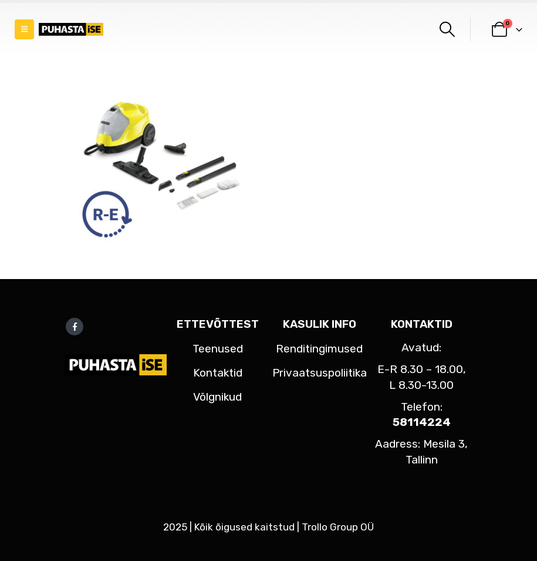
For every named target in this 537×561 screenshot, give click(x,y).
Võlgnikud (217, 397)
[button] (24, 29)
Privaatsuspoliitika (319, 372)
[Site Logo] (71, 29)
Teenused (217, 348)
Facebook (74, 326)
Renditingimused (319, 348)
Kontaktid (217, 372)
